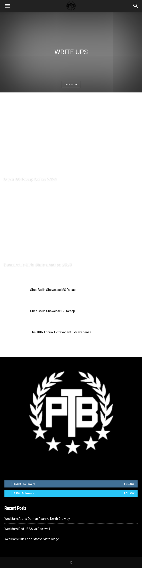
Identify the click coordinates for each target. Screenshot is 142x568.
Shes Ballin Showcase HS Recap (52, 311)
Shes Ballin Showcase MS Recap (53, 290)
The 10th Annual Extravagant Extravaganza (60, 332)
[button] (136, 6)
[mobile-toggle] (7, 6)
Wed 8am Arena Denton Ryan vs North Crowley (37, 518)
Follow (129, 483)
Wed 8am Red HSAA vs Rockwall (27, 529)
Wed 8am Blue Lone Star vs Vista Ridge (31, 539)
